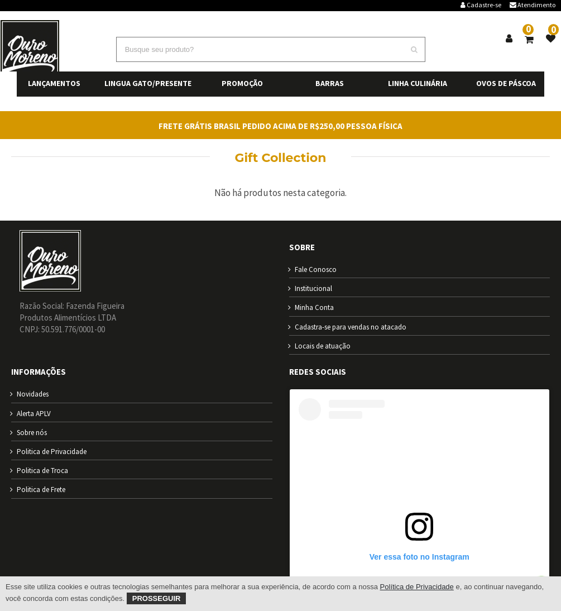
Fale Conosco (316, 269)
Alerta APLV (34, 413)
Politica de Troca (42, 470)
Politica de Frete (41, 489)
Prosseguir (156, 598)
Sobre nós (32, 432)
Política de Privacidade (417, 587)
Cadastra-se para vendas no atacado (350, 327)
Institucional (313, 288)
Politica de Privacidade (52, 451)
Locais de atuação (323, 346)
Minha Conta (314, 307)
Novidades (33, 394)
